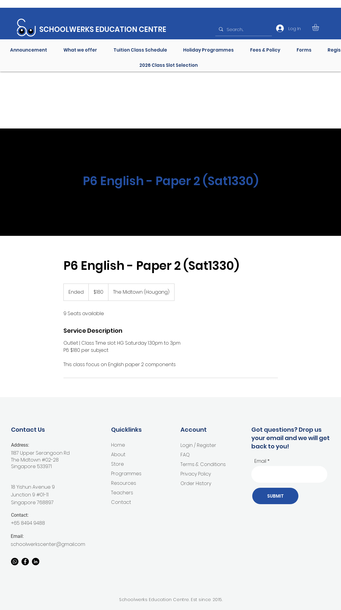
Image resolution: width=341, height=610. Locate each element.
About (118, 454)
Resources (123, 483)
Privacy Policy (195, 473)
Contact (121, 502)
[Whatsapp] (14, 561)
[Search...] (243, 29)
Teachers (122, 492)
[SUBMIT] (275, 496)
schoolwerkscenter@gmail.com (48, 544)
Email (260, 461)
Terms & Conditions (203, 464)
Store (117, 464)
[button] (319, 27)
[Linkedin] (35, 561)
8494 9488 (33, 523)
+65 (16, 523)
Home (118, 445)
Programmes (126, 473)
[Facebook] (25, 561)
